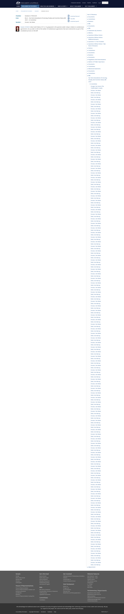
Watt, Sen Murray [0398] (95, 225)
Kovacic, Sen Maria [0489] (96, 434)
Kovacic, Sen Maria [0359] (96, 136)
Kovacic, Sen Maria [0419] (96, 274)
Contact (84, 3)
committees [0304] (91, 66)
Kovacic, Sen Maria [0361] (96, 141)
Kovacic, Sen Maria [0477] (96, 406)
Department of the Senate (93, 593)
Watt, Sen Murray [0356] (95, 129)
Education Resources (44, 581)
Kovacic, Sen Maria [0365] (96, 150)
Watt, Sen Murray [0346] (95, 106)
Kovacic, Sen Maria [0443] (96, 329)
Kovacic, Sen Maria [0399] (96, 228)
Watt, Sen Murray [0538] (95, 546)
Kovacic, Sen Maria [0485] (96, 425)
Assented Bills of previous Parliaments (48, 591)
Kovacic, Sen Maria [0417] (96, 269)
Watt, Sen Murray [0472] (95, 395)
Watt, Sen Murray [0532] (95, 532)
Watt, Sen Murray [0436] (95, 313)
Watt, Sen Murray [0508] (95, 477)
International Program (44, 584)
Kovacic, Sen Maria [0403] (96, 237)
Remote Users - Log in (92, 577)
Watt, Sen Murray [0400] (95, 230)
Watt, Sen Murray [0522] (95, 510)
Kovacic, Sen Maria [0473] (96, 397)
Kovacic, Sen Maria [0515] (96, 494)
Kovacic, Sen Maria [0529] (96, 526)
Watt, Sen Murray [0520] (95, 505)
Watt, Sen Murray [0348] (95, 111)
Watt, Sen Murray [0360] (95, 138)
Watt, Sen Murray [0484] (95, 423)
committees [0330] (91, 73)
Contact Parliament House (69, 581)
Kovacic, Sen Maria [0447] (96, 338)
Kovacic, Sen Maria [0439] (96, 319)
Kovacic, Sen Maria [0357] (96, 132)
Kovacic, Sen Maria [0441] (96, 324)
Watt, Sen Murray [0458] (95, 363)
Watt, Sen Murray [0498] (95, 455)
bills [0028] (89, 28)
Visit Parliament (90, 6)
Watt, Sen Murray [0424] (95, 285)
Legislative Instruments (44, 594)
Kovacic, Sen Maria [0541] (96, 553)
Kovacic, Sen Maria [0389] (96, 205)
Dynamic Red (19, 579)
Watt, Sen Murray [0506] (95, 473)
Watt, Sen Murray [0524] (95, 514)
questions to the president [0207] (96, 41)
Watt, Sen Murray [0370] (95, 161)
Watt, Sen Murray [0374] (95, 170)
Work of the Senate (20, 577)
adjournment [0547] (91, 567)
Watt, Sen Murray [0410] (95, 253)
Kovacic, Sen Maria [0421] (96, 278)
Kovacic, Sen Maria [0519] (96, 503)
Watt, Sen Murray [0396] (95, 221)
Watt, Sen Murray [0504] (95, 468)
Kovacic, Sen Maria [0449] (96, 342)
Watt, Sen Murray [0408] (95, 248)
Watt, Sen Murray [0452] (95, 349)
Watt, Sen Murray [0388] (95, 203)
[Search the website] (105, 3)
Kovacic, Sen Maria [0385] (96, 196)
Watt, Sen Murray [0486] (95, 427)
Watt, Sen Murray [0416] (95, 267)
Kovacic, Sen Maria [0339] (96, 90)
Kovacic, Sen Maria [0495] (96, 448)
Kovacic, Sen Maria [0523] (96, 512)
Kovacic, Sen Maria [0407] (96, 246)
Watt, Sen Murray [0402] (95, 235)
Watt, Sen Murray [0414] (95, 262)
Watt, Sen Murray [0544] (95, 560)
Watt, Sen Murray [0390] (95, 207)
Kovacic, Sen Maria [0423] (96, 283)
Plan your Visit (66, 591)
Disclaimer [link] (43, 612)
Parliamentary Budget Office (94, 599)
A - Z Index (89, 584)
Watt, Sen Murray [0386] (95, 198)
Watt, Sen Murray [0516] (95, 496)
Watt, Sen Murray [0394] (95, 216)
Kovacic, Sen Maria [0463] (96, 374)
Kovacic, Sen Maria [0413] (96, 260)
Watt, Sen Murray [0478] (95, 409)
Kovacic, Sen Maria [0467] (96, 384)
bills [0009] (89, 23)
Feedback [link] (50, 612)
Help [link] (55, 612)
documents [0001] (91, 17)
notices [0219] (90, 48)
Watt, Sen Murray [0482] (95, 418)
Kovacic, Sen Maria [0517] (96, 498)
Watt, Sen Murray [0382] (95, 189)
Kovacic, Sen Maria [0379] (96, 182)
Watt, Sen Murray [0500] (95, 459)
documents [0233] (91, 52)
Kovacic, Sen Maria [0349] (96, 113)
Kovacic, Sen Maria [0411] (96, 255)
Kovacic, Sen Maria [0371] (96, 164)
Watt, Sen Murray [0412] (95, 258)
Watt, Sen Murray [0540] (95, 551)
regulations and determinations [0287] (97, 59)
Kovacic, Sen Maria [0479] (96, 411)
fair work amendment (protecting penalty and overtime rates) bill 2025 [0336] (97, 79)
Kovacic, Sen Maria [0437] (96, 315)
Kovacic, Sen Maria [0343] (96, 99)
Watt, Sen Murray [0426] (95, 290)
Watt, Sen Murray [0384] (95, 193)
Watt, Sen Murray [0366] (95, 152)
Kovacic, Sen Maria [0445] (96, 333)
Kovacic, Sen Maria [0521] (96, 507)
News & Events (62, 6)
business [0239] (90, 55)
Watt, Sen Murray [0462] (95, 372)
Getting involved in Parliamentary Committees (74, 576)
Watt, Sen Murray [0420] (95, 276)
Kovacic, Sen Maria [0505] (96, 471)
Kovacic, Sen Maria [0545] (96, 562)
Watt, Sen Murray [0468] (95, 386)
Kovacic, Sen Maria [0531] (96, 530)
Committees (42, 600)
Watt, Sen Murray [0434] (95, 308)
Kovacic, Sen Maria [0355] (96, 127)
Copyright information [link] (34, 612)
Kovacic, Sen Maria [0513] (96, 489)
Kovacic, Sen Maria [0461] (96, 370)
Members (18, 594)
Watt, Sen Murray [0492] (95, 441)
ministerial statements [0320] (94, 69)
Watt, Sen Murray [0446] (95, 335)
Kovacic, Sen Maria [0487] (96, 429)
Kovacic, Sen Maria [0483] (96, 420)
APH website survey (92, 581)
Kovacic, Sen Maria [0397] (96, 223)
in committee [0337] (93, 84)
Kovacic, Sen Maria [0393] (96, 214)
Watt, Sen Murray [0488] (95, 432)
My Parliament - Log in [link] (92, 576)
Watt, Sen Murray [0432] (95, 303)
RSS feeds (89, 587)
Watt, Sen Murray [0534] (95, 537)
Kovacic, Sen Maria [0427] (96, 292)
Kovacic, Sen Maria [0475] (96, 402)
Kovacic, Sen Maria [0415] (96, 264)
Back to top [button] (105, 611)
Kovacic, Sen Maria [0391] (96, 209)
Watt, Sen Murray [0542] (95, 555)
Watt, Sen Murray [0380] (95, 184)
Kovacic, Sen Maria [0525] (96, 516)
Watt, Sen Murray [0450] (95, 345)
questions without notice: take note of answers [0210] (97, 45)
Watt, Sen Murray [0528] (95, 523)
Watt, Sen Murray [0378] (95, 180)
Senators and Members (47, 6)
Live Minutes (19, 593)
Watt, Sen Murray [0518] (95, 500)
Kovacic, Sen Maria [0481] (96, 416)
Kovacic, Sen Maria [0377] (96, 177)
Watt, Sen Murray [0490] (95, 436)
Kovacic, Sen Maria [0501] (96, 461)
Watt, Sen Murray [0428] (95, 294)
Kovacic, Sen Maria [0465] (96, 379)
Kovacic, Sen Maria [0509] (96, 480)
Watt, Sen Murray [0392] (95, 212)
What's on (65, 586)
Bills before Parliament (44, 589)
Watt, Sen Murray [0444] (95, 331)
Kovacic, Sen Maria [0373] (96, 168)
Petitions (65, 577)
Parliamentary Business (29, 6)
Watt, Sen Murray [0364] (95, 148)
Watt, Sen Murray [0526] (95, 519)
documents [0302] (91, 64)
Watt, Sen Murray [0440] (95, 322)
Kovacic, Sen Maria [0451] (96, 347)
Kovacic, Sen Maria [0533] (96, 535)
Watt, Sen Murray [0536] (95, 542)
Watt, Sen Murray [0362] (95, 143)
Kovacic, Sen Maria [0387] (96, 200)
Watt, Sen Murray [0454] (95, 354)
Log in (99, 3)
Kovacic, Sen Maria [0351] (96, 118)
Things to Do (66, 588)
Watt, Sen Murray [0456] (95, 358)
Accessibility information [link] (21, 612)
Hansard (37, 11)
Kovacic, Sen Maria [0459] (96, 365)
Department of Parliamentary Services (96, 597)
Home (18, 6)
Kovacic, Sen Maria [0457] (96, 361)
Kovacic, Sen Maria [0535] (96, 539)
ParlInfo (89, 3)
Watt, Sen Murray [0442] (95, 326)
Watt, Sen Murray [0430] (95, 299)
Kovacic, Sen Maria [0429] (96, 296)
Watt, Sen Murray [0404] (95, 239)
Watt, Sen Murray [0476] (95, 404)
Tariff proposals (43, 593)
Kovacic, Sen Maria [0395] (96, 219)
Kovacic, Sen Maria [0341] (96, 95)
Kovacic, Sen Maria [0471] (96, 393)
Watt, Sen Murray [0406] (95, 244)
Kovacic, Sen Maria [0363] (96, 145)
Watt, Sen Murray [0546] (95, 565)
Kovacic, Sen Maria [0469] (96, 388)
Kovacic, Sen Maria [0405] (96, 241)
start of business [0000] (92, 14)
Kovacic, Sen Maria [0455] (96, 356)
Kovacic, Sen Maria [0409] (96, 251)
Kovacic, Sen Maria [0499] (96, 457)
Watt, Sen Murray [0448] (95, 340)
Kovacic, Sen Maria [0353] (96, 122)
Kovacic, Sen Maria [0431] (96, 301)
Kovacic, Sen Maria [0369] (96, 159)
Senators (18, 581)
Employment (90, 582)
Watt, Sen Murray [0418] (95, 271)
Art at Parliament (67, 589)
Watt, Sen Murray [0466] (95, 381)
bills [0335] (89, 75)
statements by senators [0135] (95, 30)
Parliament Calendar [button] (76, 3)
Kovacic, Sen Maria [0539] (96, 549)
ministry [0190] (90, 33)
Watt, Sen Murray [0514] (95, 491)
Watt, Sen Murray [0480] (95, 413)
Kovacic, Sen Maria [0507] (96, 475)
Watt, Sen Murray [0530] (95, 528)
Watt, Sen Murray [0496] (95, 450)
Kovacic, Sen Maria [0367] (96, 154)
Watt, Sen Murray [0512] (95, 487)
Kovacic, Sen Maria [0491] (96, 439)
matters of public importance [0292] (96, 62)
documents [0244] (91, 57)
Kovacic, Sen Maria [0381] (96, 186)
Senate (17, 576)
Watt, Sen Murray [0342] (95, 97)
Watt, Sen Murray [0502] (95, 464)
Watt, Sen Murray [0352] (95, 120)
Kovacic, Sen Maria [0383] (96, 191)
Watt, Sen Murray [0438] (95, 317)
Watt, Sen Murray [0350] (95, 115)
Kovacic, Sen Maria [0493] (96, 443)
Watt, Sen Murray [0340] (95, 93)
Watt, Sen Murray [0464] (95, 377)
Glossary (89, 586)
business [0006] (90, 21)
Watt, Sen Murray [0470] (95, 390)
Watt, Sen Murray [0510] (95, 482)
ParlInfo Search (91, 579)
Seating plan (19, 582)
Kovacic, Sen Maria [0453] (96, 351)
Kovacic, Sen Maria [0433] (96, 306)
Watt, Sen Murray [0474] (95, 400)
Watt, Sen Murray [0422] (95, 280)
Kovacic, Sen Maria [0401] (96, 232)
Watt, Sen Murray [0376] (95, 175)
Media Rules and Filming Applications (72, 593)
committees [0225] (91, 50)
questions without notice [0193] (95, 35)
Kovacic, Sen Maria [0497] (96, 452)
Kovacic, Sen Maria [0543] (96, 558)
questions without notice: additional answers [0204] (95, 38)
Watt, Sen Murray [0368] (95, 157)
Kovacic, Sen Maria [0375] (96, 173)
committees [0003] (91, 19)
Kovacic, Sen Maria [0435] (96, 310)
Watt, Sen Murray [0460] (95, 368)
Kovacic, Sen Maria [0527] (96, 521)
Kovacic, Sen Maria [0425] (96, 287)
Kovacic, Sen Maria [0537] (96, 544)
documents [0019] (91, 26)
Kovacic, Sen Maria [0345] (96, 104)
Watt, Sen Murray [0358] (95, 134)
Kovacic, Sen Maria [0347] (96, 109)
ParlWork (94, 3)
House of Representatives (22, 588)
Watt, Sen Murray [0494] (95, 445)
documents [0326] (91, 71)
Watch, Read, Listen (44, 577)
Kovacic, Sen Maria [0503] (96, 466)
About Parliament (75, 6)
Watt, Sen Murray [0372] (95, 166)
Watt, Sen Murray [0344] (95, 102)
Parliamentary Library (44, 582)
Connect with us (67, 579)
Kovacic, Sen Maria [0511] (96, 484)
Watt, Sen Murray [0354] (95, 125)
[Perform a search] (107, 3)
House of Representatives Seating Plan (25, 596)
